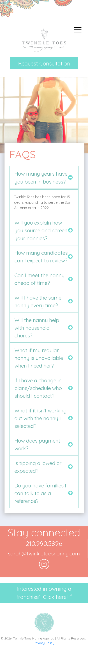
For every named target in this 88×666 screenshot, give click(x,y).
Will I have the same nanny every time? (37, 301)
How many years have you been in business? (40, 177)
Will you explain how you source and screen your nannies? (40, 230)
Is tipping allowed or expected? (38, 467)
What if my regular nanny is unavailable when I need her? (38, 358)
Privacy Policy (44, 643)
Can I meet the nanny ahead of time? (39, 279)
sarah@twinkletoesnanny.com (44, 553)
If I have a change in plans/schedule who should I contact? (38, 388)
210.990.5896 (44, 543)
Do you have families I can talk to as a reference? (40, 493)
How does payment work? (37, 444)
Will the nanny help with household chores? (36, 328)
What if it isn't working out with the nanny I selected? (40, 418)
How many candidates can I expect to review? (41, 256)
